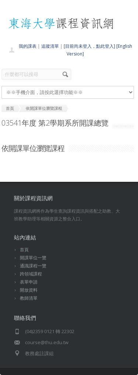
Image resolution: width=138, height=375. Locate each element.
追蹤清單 (50, 46)
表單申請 (29, 282)
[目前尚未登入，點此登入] (89, 46)
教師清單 (29, 298)
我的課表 (27, 46)
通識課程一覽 (33, 266)
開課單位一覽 (33, 258)
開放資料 (29, 290)
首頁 (24, 249)
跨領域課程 (31, 274)
